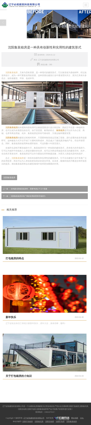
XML (82, 418)
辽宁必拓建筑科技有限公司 (33, 418)
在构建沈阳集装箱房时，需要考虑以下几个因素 (24, 189)
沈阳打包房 (60, 421)
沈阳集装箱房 (12, 72)
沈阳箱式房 (39, 421)
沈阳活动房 (49, 421)
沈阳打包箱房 (27, 421)
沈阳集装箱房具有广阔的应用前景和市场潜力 (23, 196)
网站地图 (74, 418)
